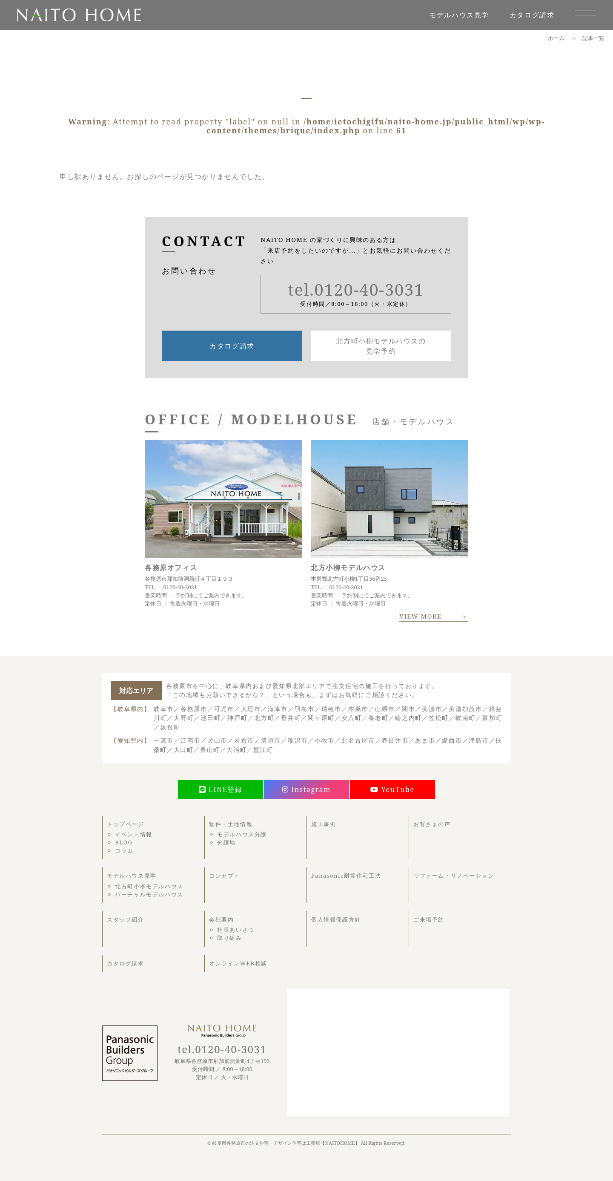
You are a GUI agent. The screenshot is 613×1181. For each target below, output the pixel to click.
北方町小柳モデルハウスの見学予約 (381, 346)
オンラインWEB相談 (238, 963)
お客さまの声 (432, 824)
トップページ (125, 824)
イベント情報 (133, 834)
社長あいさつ (236, 929)
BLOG (123, 842)
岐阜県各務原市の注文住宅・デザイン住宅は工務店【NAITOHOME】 (285, 1143)
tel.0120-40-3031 (356, 289)
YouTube (392, 789)
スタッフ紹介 (125, 919)
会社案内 (221, 919)
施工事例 (323, 824)
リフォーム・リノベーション (453, 875)
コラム (124, 850)
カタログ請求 (531, 15)
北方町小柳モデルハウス (149, 886)
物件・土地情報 (230, 824)
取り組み (229, 938)
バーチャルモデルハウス (149, 894)
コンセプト (224, 875)
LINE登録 (221, 789)
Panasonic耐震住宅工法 (346, 875)
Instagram (306, 789)
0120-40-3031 (180, 587)
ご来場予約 (428, 919)
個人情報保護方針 (336, 919)
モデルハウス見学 (459, 15)
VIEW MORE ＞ (433, 616)
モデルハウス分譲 (242, 834)
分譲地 (226, 842)
